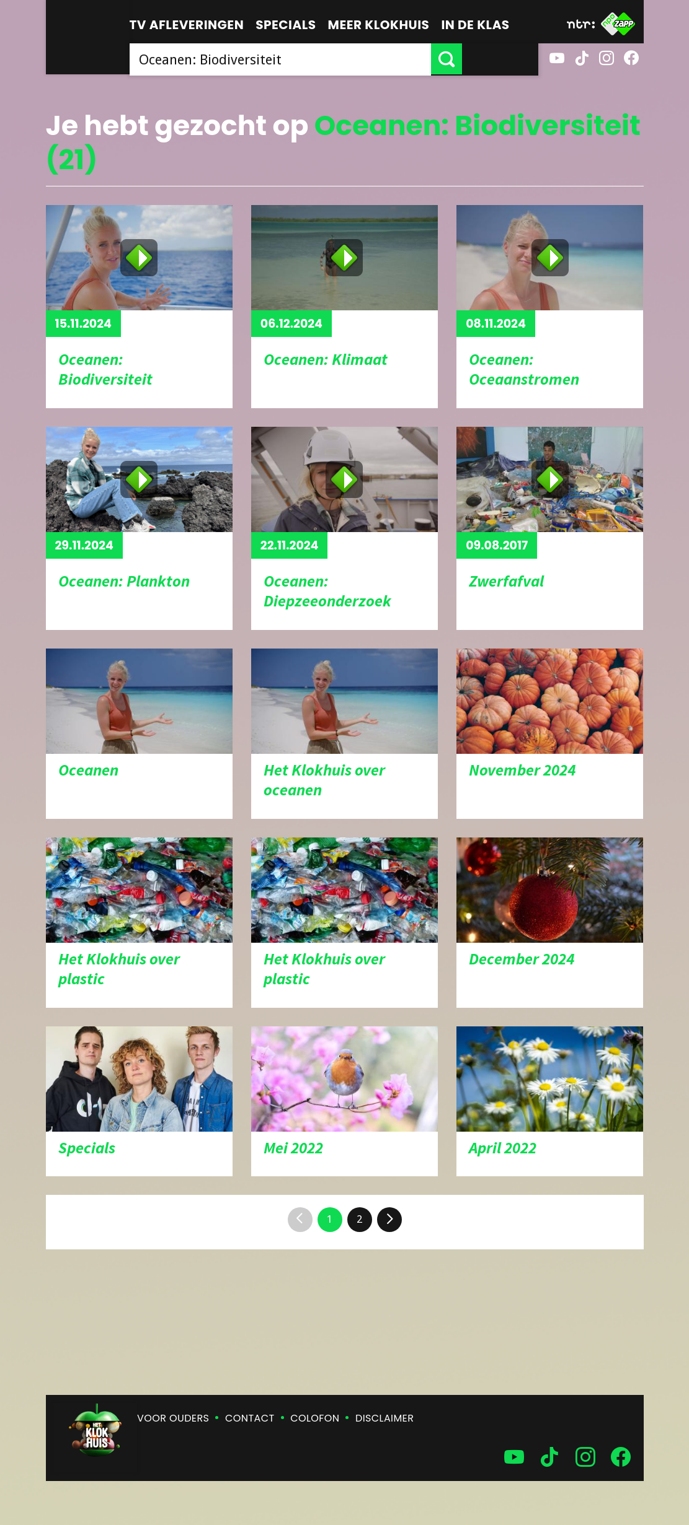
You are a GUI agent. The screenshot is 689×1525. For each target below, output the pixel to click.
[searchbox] (318, 58)
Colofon (314, 1418)
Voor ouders (173, 1418)
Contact (249, 1418)
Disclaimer (384, 1418)
